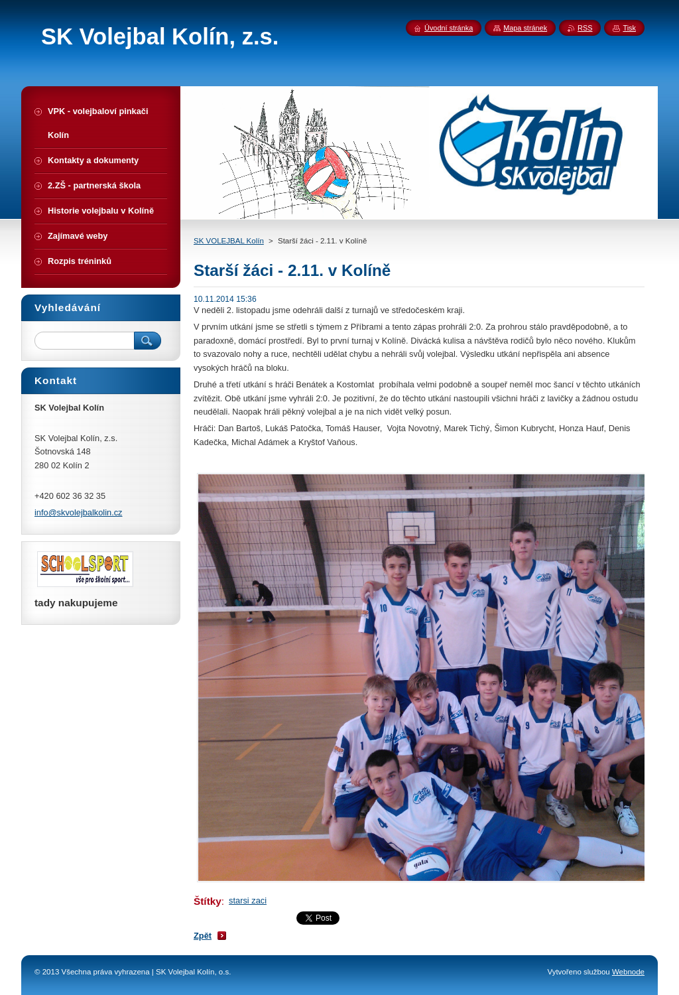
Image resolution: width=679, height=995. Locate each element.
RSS (585, 28)
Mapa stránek (525, 28)
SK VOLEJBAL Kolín (229, 241)
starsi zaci (248, 900)
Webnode (628, 972)
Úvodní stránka (448, 28)
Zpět (203, 936)
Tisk (629, 28)
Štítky (207, 901)
